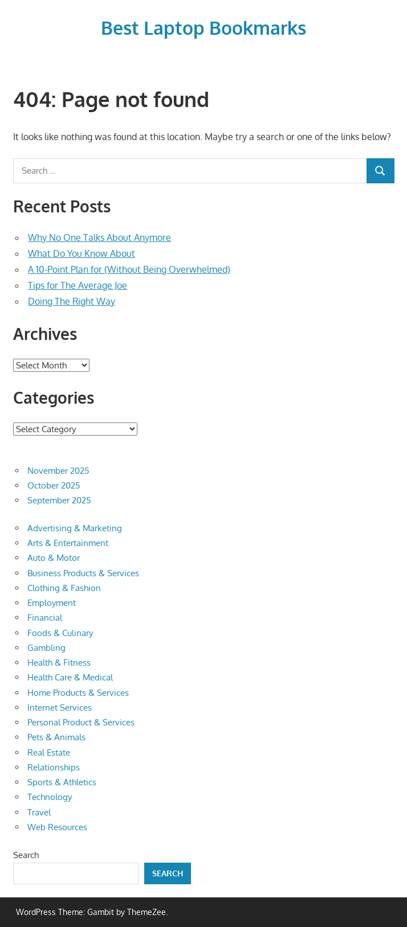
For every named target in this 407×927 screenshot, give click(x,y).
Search (26, 855)
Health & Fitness (59, 662)
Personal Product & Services (81, 722)
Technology (49, 796)
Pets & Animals (56, 737)
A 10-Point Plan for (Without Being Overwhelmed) (129, 269)
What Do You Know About (81, 253)
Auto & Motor (53, 557)
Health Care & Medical (70, 677)
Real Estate (48, 752)
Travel (39, 812)
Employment (51, 602)
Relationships (53, 767)
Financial (44, 617)
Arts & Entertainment (67, 543)
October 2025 (53, 485)
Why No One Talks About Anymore (99, 237)
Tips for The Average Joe (77, 285)
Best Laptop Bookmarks (203, 27)
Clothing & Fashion (64, 588)
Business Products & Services (83, 573)
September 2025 (59, 500)
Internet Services (59, 707)
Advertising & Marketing (74, 528)
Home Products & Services (78, 692)
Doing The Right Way (71, 301)
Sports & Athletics (61, 782)
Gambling (46, 647)
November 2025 (58, 470)
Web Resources (57, 827)
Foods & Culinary (60, 632)
